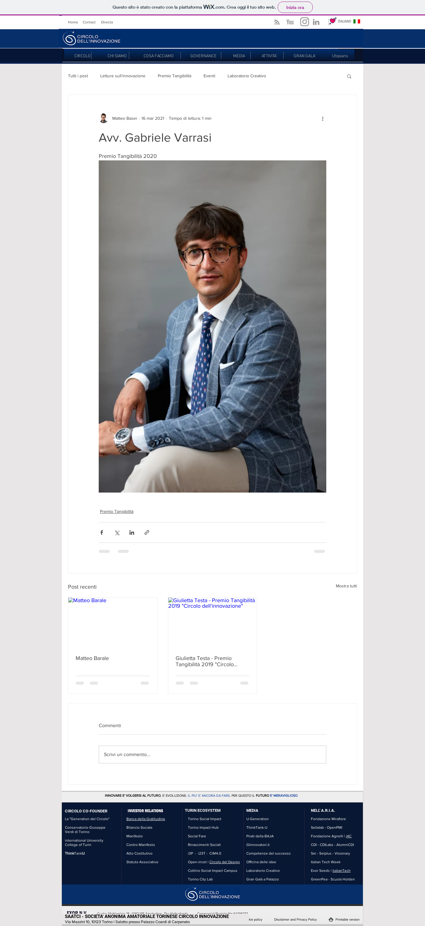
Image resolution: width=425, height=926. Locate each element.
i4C (349, 836)
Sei (313, 853)
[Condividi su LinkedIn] (132, 532)
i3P (190, 853)
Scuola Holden (343, 879)
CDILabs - (328, 845)
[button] (349, 76)
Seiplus (325, 853)
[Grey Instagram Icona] (305, 22)
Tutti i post (78, 75)
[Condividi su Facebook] (102, 532)
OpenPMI (334, 827)
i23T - (203, 853)
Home (73, 22)
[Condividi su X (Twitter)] (117, 532)
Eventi (209, 75)
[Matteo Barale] (112, 622)
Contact (89, 22)
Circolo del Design (224, 862)
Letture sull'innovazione (122, 75)
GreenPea (319, 879)
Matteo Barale (92, 658)
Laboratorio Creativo (247, 75)
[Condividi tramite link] (147, 532)
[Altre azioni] (322, 118)
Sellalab (317, 827)
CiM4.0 (215, 853)
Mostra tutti (346, 585)
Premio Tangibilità (174, 75)
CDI (314, 845)
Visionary (342, 853)
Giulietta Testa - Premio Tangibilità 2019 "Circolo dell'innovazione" (205, 661)
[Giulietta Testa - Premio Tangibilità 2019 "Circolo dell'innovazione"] (212, 622)
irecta (108, 22)
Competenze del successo (268, 853)
